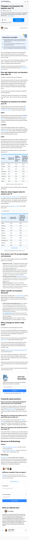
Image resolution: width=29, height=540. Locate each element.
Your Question (5, 485)
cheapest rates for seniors (14, 206)
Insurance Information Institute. (9, 450)
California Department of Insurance (10, 447)
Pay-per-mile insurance (21, 276)
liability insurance (4, 339)
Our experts (4, 476)
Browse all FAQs (13, 481)
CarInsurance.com (4, 457)
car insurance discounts (19, 295)
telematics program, (5, 130)
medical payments (9, 350)
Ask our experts (14, 500)
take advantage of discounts (10, 409)
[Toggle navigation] (27, 1)
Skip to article (10, 15)
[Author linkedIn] (25, 530)
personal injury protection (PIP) (20, 350)
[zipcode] (6, 20)
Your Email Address (6, 494)
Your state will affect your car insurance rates (10, 196)
